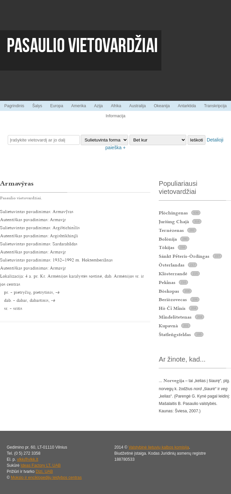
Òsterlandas (172, 265)
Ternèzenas (171, 230)
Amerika (78, 106)
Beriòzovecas (173, 299)
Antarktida (187, 106)
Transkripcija (215, 106)
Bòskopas (169, 291)
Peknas (167, 282)
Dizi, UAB (44, 471)
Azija (98, 106)
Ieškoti (196, 139)
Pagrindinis (14, 106)
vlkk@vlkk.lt (27, 459)
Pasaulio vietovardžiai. (21, 198)
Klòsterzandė (173, 274)
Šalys (37, 106)
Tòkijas (167, 247)
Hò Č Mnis (172, 308)
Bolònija (168, 239)
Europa (56, 106)
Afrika (116, 106)
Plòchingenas (173, 213)
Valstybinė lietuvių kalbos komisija (158, 447)
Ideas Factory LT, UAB (41, 465)
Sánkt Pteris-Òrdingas (184, 256)
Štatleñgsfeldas (175, 334)
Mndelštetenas (175, 317)
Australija (137, 106)
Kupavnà (168, 326)
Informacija (115, 116)
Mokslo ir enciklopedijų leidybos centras (46, 477)
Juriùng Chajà (174, 221)
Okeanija (161, 106)
